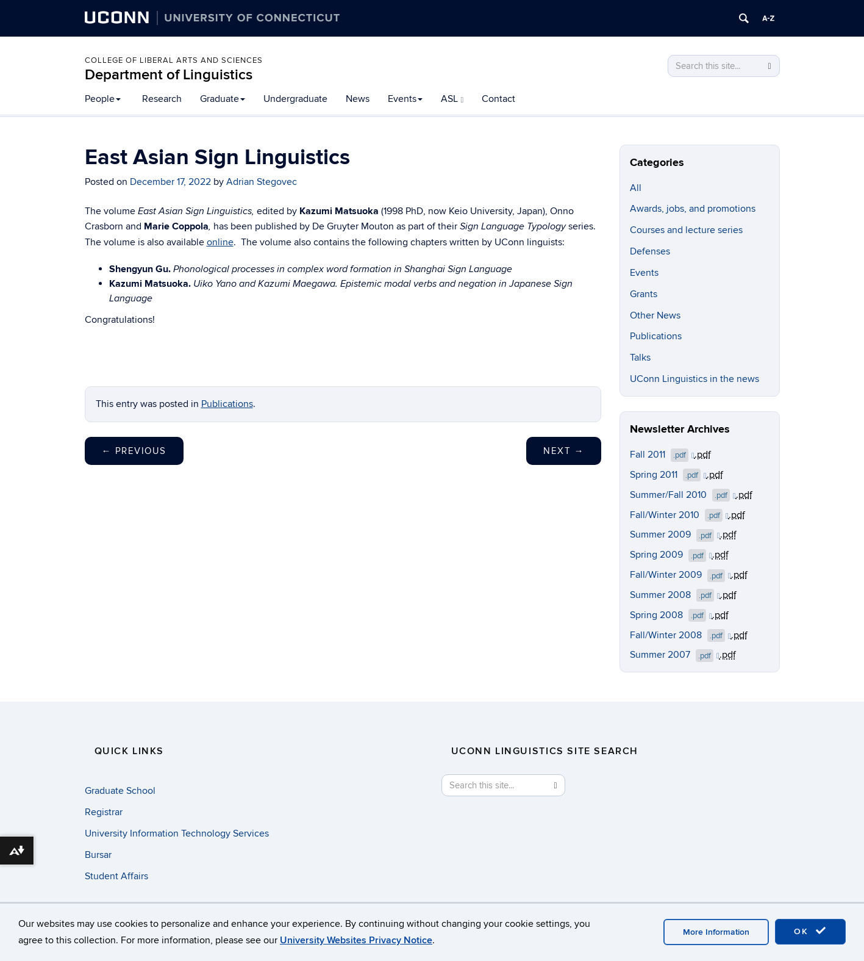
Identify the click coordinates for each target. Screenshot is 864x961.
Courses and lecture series (686, 230)
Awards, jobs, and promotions (692, 209)
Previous (134, 450)
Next (563, 450)
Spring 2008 (671, 615)
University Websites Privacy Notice (356, 940)
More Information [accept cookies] (716, 932)
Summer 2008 (675, 595)
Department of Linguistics (168, 75)
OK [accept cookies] (810, 931)
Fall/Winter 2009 (680, 575)
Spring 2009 (671, 555)
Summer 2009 (675, 534)
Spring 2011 (668, 475)
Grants (643, 294)
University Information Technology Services (177, 833)
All (635, 188)
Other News (655, 315)
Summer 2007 (674, 655)
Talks (640, 357)
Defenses (650, 251)
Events (405, 99)
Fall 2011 (662, 454)
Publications (227, 404)
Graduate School (120, 791)
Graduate (222, 99)
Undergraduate (295, 99)
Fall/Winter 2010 (679, 515)
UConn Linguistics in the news (694, 379)
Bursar (98, 855)
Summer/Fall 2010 (683, 495)
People (103, 99)
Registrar (104, 812)
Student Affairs (116, 876)
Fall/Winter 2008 (680, 635)
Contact (498, 99)
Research (162, 99)
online (220, 242)
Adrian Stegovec (261, 182)
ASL (452, 99)
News (358, 99)
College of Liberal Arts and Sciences (174, 60)
